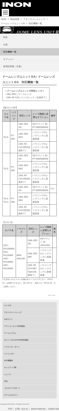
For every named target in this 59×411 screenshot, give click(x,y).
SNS (6, 381)
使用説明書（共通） (13, 66)
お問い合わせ (21, 409)
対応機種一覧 (9, 52)
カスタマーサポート (12, 388)
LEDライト (8, 319)
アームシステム (10, 333)
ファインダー (9, 354)
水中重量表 (8, 360)
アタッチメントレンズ (34, 19)
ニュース (7, 374)
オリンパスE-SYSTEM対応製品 (16, 340)
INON (3, 19)
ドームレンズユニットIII (13, 23)
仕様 (5, 44)
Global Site (53, 409)
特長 (5, 37)
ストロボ (7, 305)
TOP (10, 409)
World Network (38, 409)
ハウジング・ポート (12, 347)
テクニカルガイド (11, 395)
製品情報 (14, 19)
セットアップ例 (10, 367)
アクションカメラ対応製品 (14, 326)
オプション (8, 59)
